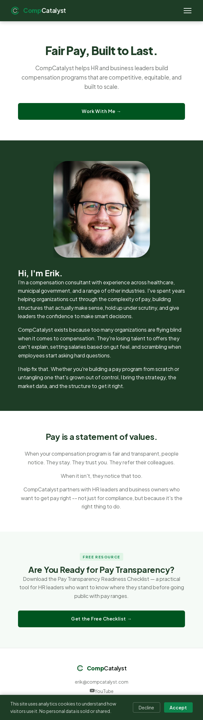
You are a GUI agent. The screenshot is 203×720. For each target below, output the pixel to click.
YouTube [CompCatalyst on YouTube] (102, 691)
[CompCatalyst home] (38, 10)
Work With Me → (101, 111)
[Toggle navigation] (187, 10)
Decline (146, 707)
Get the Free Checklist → (101, 618)
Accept (178, 707)
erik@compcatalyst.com (101, 682)
